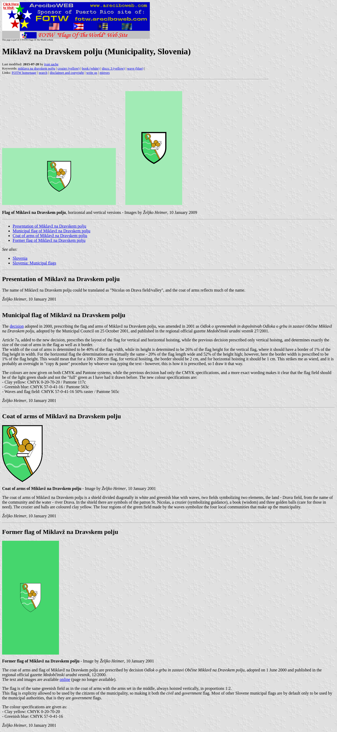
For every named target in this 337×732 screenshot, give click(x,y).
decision (17, 326)
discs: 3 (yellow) (113, 68)
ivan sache (51, 64)
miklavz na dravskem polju (36, 68)
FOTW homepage (24, 73)
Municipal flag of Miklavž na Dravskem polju (51, 231)
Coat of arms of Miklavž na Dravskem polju (50, 235)
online (65, 679)
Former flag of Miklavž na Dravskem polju (49, 240)
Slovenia (20, 258)
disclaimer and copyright (67, 73)
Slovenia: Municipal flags (34, 263)
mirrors (105, 73)
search (43, 73)
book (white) (91, 68)
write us (91, 73)
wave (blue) (135, 68)
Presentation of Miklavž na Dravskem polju (49, 226)
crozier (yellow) (69, 68)
